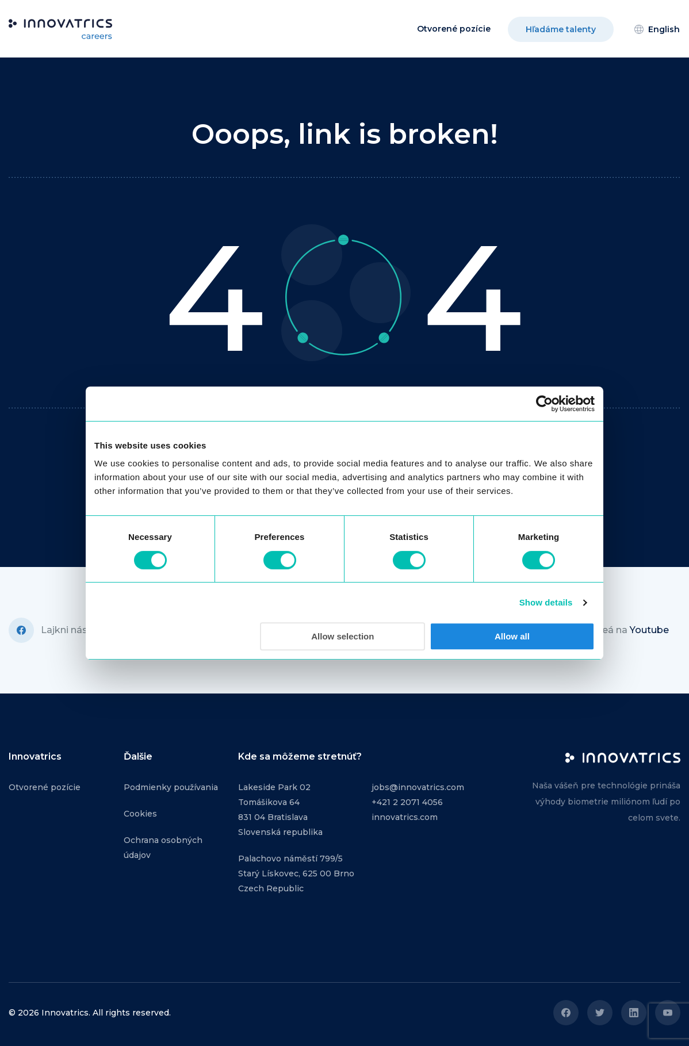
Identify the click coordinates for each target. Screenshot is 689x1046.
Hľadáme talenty (561, 29)
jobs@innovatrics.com (418, 787)
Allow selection (342, 636)
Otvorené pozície (454, 29)
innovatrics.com (405, 817)
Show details (546, 602)
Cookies (140, 814)
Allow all (512, 636)
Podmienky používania (171, 787)
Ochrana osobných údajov (163, 847)
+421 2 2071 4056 (407, 802)
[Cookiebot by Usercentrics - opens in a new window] (544, 403)
